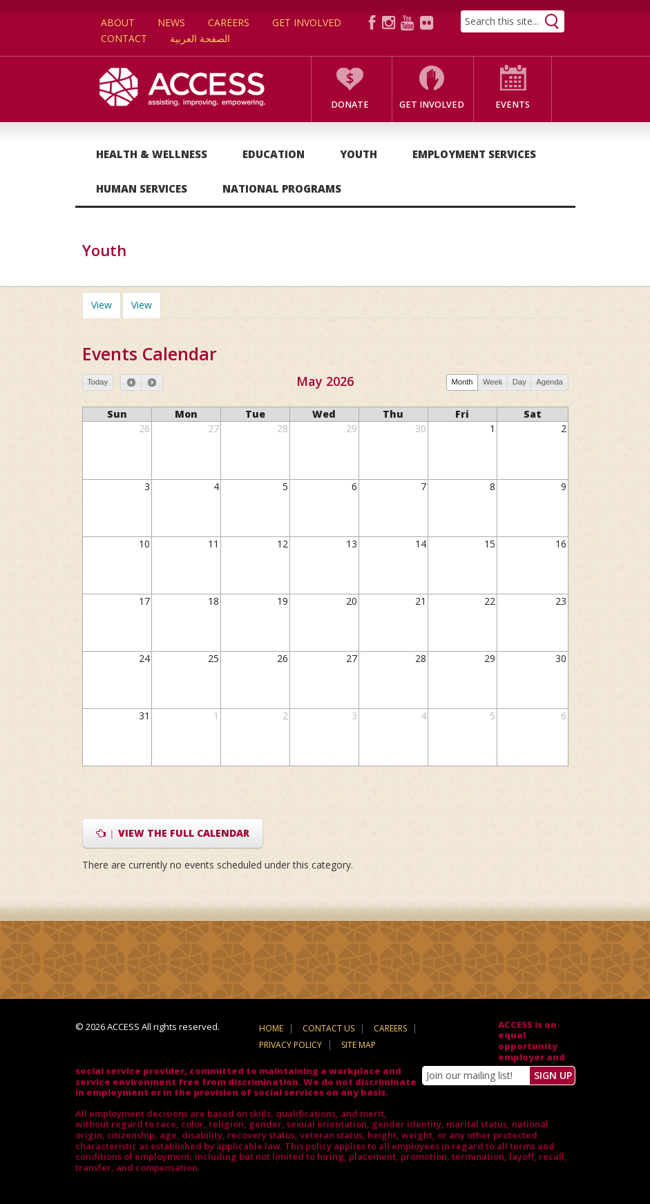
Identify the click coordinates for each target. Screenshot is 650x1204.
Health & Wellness (151, 154)
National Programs (281, 188)
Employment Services (474, 154)
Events (512, 104)
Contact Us (328, 1028)
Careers (228, 22)
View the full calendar (173, 832)
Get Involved (306, 22)
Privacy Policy (290, 1045)
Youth (358, 154)
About (118, 22)
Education (273, 154)
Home (271, 1028)
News (171, 22)
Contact (124, 38)
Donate (350, 104)
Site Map (358, 1045)
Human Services (141, 188)
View (106, 304)
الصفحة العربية (200, 38)
